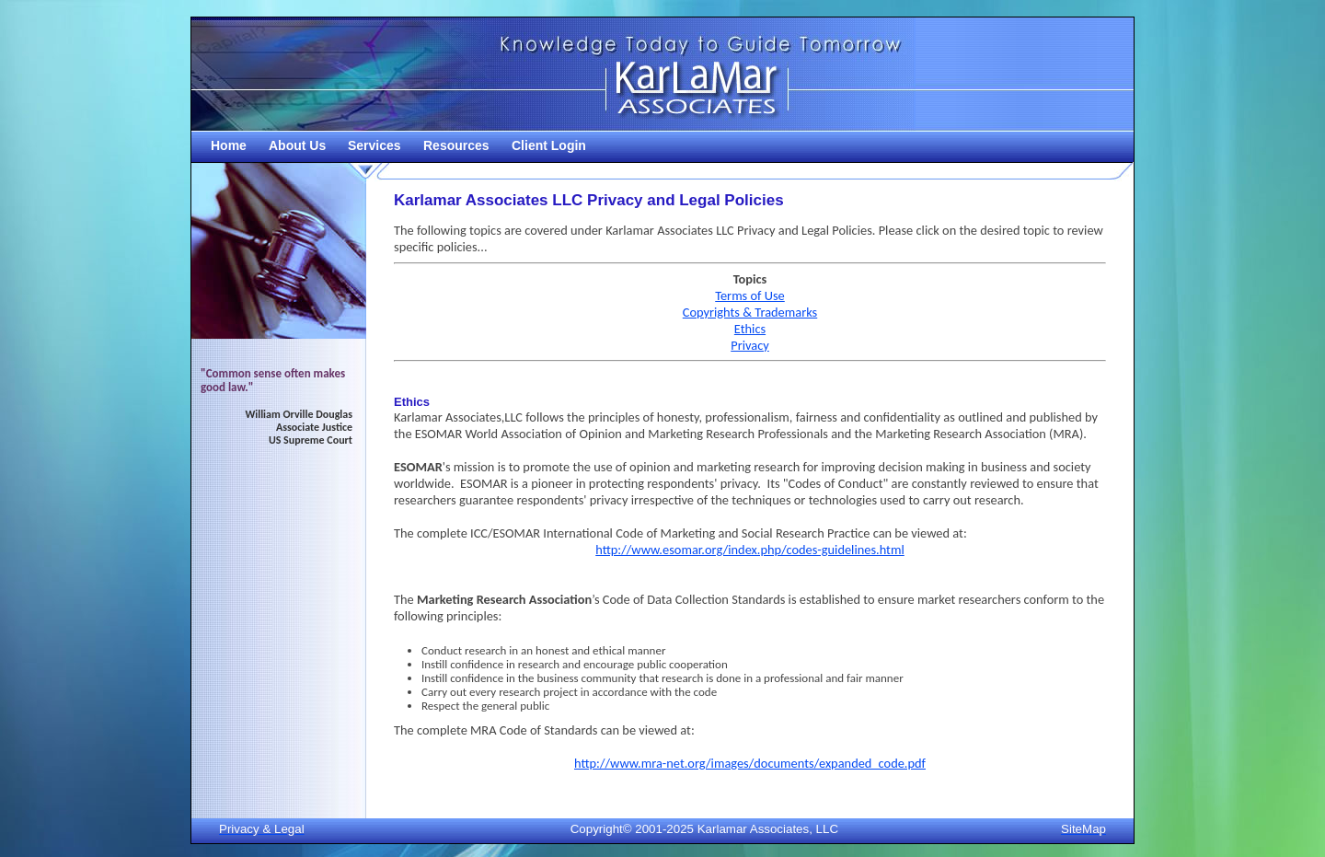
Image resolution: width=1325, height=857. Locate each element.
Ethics (750, 328)
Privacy (750, 345)
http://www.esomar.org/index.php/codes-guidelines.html (749, 549)
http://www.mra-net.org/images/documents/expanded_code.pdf (750, 763)
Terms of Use (750, 295)
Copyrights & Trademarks (750, 312)
